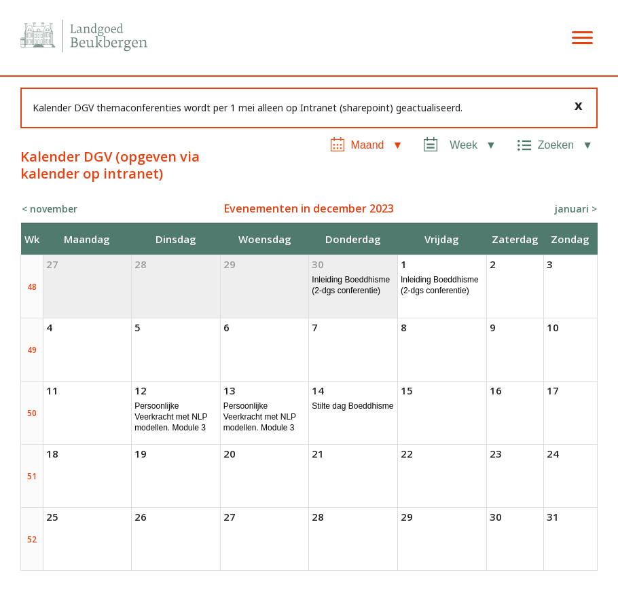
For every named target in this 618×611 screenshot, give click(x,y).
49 (32, 350)
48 (32, 287)
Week (463, 145)
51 (32, 476)
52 (32, 539)
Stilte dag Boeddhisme (352, 406)
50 (32, 413)
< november (49, 208)
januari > (576, 208)
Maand (367, 145)
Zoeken (556, 145)
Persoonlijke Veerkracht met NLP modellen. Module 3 (170, 416)
